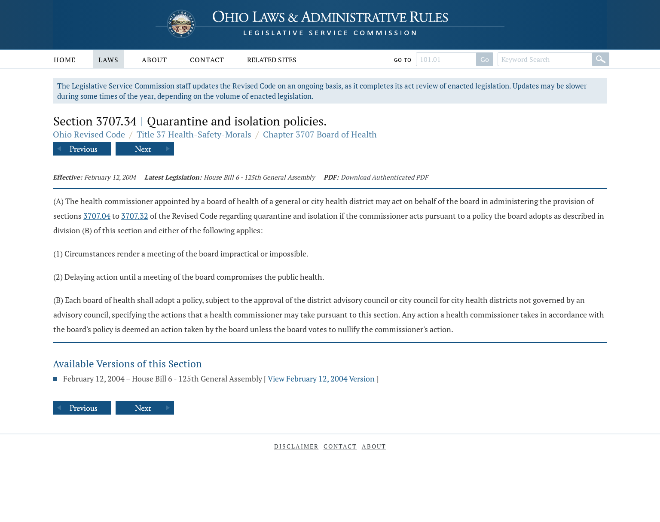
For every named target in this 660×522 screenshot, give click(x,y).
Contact (207, 59)
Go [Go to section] (484, 59)
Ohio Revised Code (89, 134)
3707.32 (134, 216)
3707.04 (96, 216)
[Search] (600, 59)
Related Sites (271, 59)
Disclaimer (296, 446)
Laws (108, 59)
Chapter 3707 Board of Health (320, 134)
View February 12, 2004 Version (321, 378)
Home (65, 59)
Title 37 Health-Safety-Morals (194, 134)
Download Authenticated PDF (384, 177)
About (154, 59)
